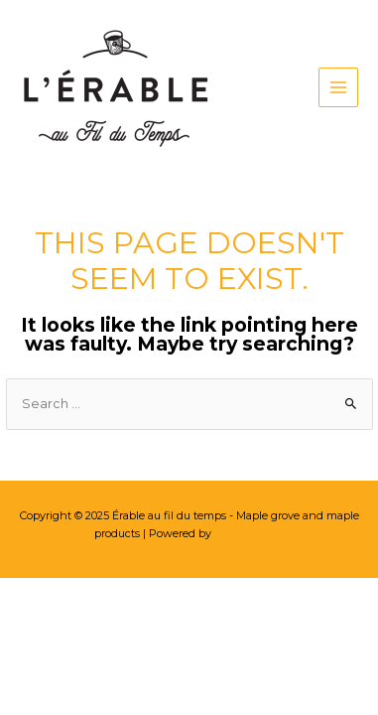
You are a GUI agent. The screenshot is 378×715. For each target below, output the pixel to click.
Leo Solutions (249, 533)
